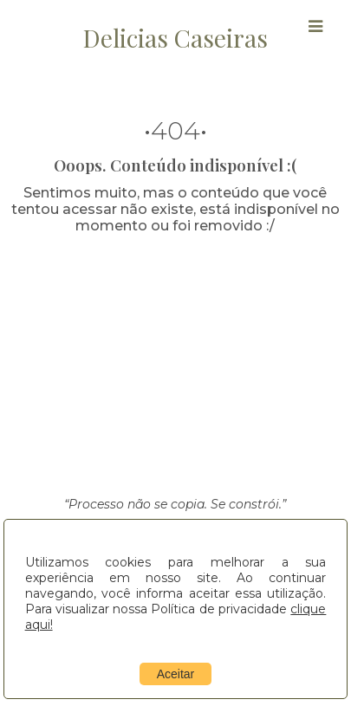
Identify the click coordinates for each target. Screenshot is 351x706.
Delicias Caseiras (175, 38)
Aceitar (176, 674)
